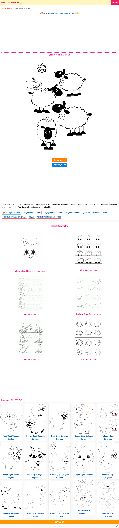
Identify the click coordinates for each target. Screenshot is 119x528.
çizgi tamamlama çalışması (14, 217)
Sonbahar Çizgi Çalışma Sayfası (88, 314)
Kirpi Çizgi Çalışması (83, 475)
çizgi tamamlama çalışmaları (95, 213)
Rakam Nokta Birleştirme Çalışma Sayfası (30, 271)
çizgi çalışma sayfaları (53, 213)
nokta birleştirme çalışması (49, 217)
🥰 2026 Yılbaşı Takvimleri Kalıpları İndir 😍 (59, 13)
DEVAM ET (59, 522)
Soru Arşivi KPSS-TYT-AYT (11, 400)
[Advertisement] (59, 34)
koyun (31, 217)
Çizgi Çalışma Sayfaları (21, 8)
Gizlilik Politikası (59, 527)
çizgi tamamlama (73, 213)
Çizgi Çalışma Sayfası (88, 270)
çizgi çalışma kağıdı (32, 213)
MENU (115, 2)
